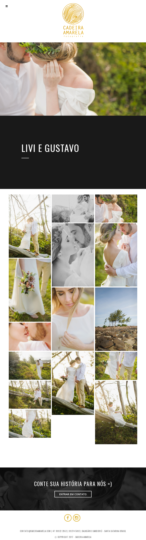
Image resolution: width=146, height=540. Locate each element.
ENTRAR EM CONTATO (73, 494)
